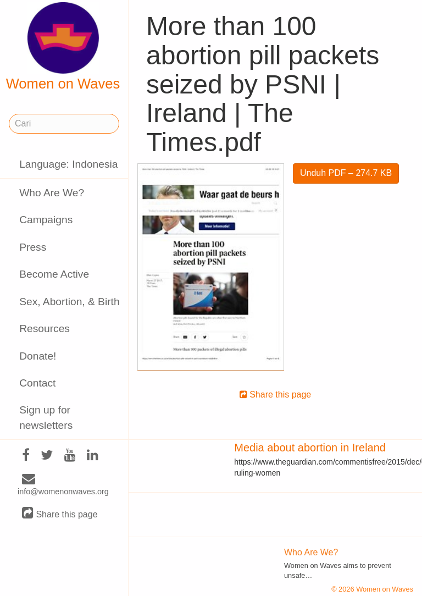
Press (32, 247)
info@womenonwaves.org (63, 485)
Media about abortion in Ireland (310, 448)
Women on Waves (63, 46)
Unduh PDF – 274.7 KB (346, 173)
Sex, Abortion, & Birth (69, 301)
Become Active (54, 274)
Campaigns (46, 219)
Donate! (37, 356)
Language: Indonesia (68, 164)
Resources (44, 328)
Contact (37, 383)
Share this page (60, 514)
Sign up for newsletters (46, 417)
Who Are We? (51, 192)
